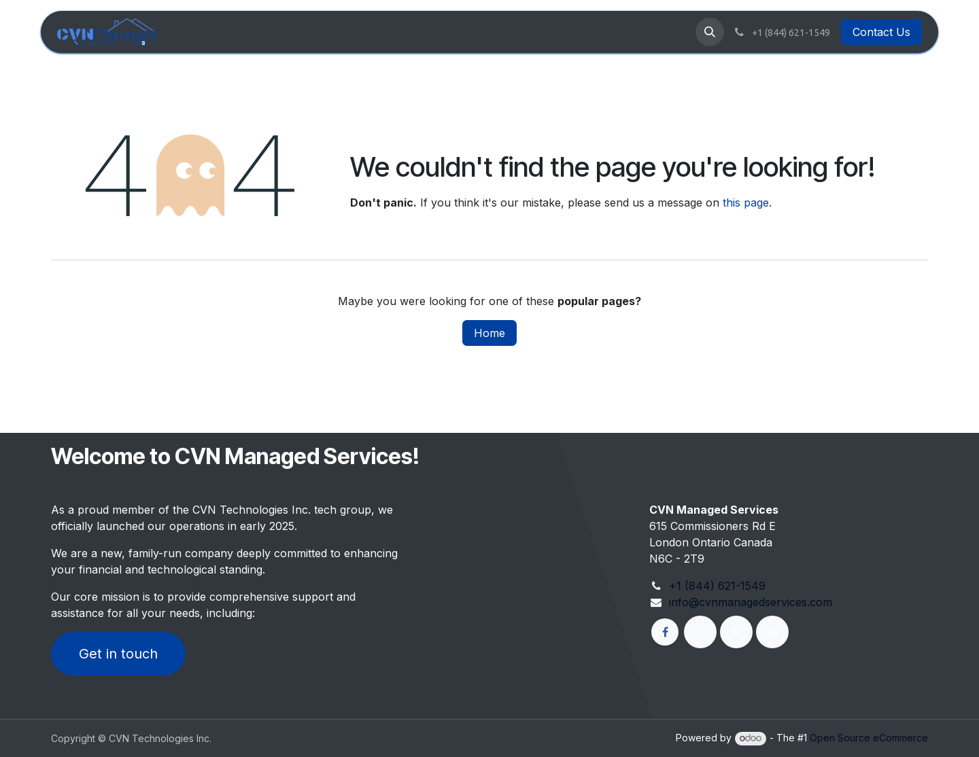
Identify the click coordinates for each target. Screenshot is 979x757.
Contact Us (881, 32)
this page (746, 202)
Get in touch (118, 654)
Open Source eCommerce (869, 737)
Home (489, 333)
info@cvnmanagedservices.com (750, 602)
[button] (709, 32)
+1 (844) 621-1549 (717, 586)
